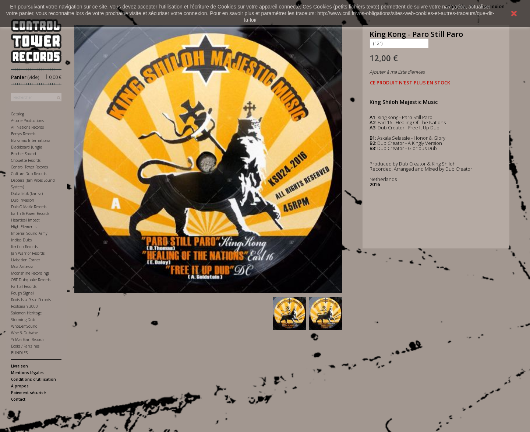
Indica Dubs (21, 240)
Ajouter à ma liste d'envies (397, 72)
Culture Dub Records (28, 173)
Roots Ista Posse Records (31, 299)
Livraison (19, 366)
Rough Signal (22, 293)
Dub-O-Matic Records (28, 206)
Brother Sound (23, 153)
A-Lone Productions (27, 120)
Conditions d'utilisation (33, 379)
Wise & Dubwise (24, 332)
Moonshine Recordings (30, 273)
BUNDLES (19, 352)
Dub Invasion (22, 200)
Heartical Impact (25, 220)
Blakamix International (31, 140)
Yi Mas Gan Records (27, 339)
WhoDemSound (24, 326)
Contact (18, 399)
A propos (20, 386)
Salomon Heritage (26, 313)
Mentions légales (27, 372)
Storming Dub (23, 319)
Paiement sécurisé (28, 392)
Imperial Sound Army (29, 233)
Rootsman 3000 (24, 306)
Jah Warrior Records (28, 253)
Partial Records (23, 286)
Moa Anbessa (22, 266)
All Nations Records (27, 127)
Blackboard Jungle (26, 147)
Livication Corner (25, 259)
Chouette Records (25, 160)
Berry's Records (23, 133)
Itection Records (24, 246)
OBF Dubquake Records (30, 279)
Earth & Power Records (30, 213)
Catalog (17, 113)
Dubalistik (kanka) (27, 193)
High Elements (23, 226)
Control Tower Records (29, 167)
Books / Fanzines (25, 346)
